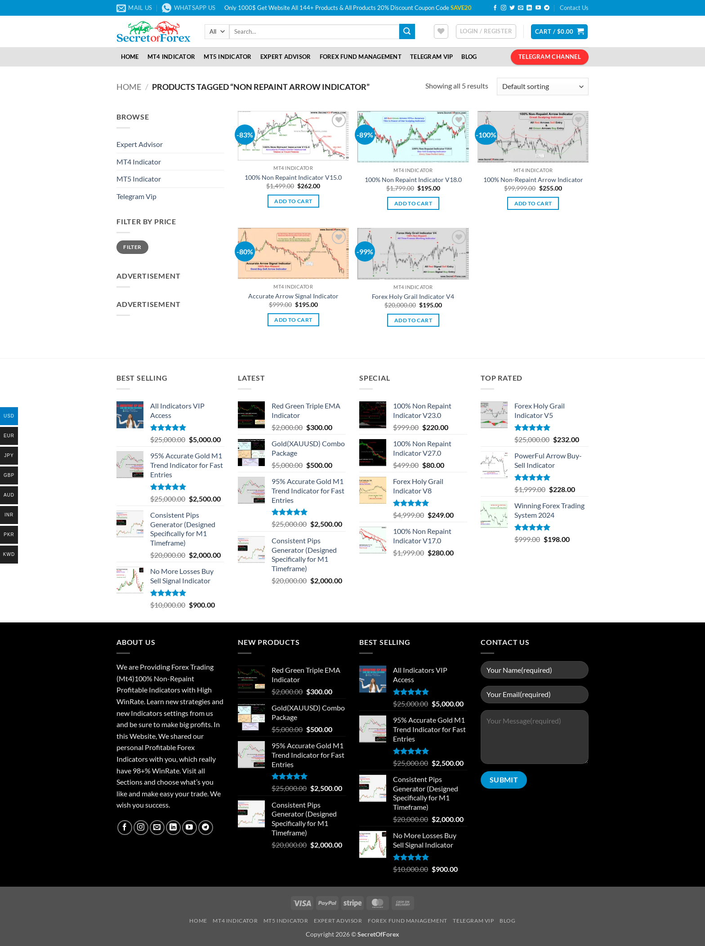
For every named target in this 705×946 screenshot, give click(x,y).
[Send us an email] (520, 8)
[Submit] (407, 31)
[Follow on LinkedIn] (529, 8)
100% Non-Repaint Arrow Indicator (533, 179)
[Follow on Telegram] (546, 8)
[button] (486, 31)
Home (130, 56)
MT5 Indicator (227, 56)
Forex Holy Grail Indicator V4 (413, 296)
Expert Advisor (285, 56)
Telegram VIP (431, 56)
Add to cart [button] (293, 201)
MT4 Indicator (171, 56)
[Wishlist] (441, 31)
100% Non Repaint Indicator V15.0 (293, 177)
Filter (132, 247)
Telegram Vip (136, 196)
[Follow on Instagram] (503, 8)
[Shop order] (543, 86)
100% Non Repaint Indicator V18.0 (413, 179)
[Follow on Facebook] (495, 8)
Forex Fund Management (361, 56)
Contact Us (574, 7)
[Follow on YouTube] (538, 8)
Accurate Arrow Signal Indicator (293, 296)
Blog (469, 56)
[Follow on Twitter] (512, 8)
